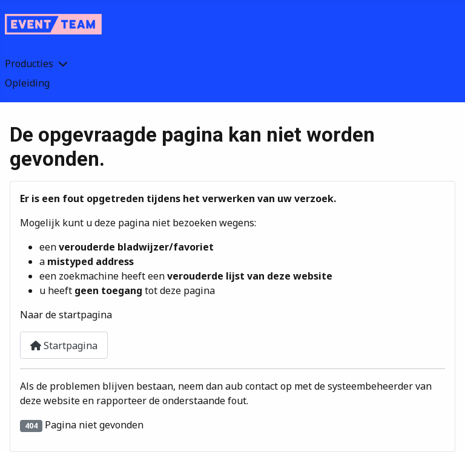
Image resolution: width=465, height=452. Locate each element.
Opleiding (27, 83)
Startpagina (63, 345)
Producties (29, 63)
